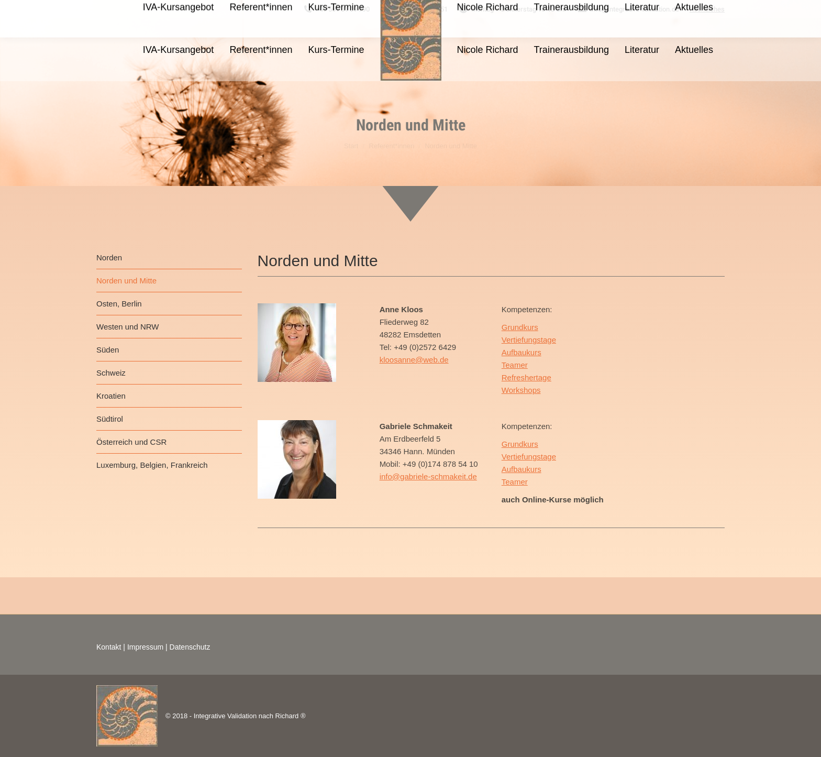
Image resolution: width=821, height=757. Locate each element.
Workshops (521, 390)
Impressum (145, 647)
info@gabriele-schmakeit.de (428, 476)
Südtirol (109, 418)
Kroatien (111, 395)
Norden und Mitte (126, 280)
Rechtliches (707, 9)
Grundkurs (520, 327)
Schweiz (111, 372)
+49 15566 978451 (414, 9)
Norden (109, 257)
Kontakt (108, 647)
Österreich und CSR (131, 441)
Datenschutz (190, 647)
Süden (107, 349)
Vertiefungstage (529, 339)
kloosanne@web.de (414, 359)
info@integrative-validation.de (628, 9)
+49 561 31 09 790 (336, 9)
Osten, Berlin (119, 303)
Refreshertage (526, 377)
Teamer (515, 364)
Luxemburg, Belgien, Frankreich (152, 464)
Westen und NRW (127, 326)
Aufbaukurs (521, 352)
